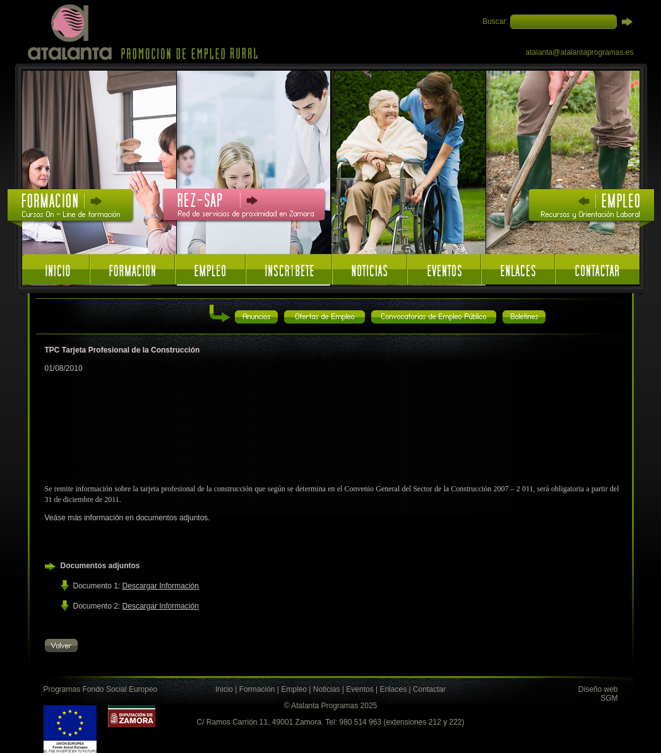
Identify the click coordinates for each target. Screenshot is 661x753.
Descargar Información (160, 585)
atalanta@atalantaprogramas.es (580, 52)
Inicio (224, 689)
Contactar (429, 689)
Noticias (326, 689)
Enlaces (393, 689)
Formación (257, 689)
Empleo (294, 689)
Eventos (359, 689)
